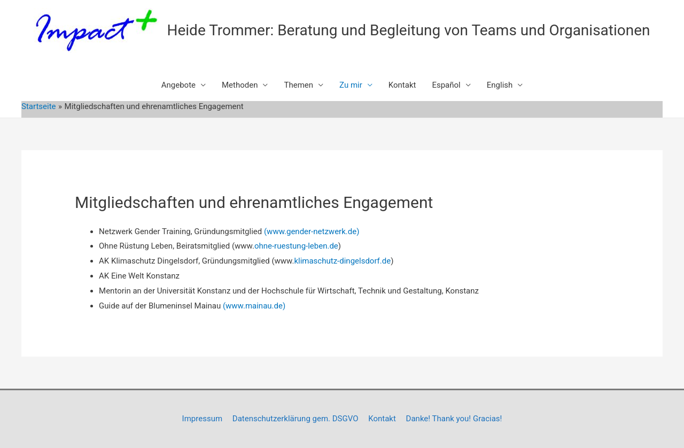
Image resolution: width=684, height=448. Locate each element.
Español (446, 85)
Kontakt (402, 85)
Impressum (202, 418)
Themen (298, 85)
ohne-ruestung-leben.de (296, 246)
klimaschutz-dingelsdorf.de (342, 261)
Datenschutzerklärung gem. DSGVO (295, 418)
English (500, 85)
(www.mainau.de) (254, 306)
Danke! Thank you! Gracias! (454, 418)
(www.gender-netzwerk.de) (311, 231)
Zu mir (350, 85)
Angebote (178, 85)
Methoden (240, 85)
